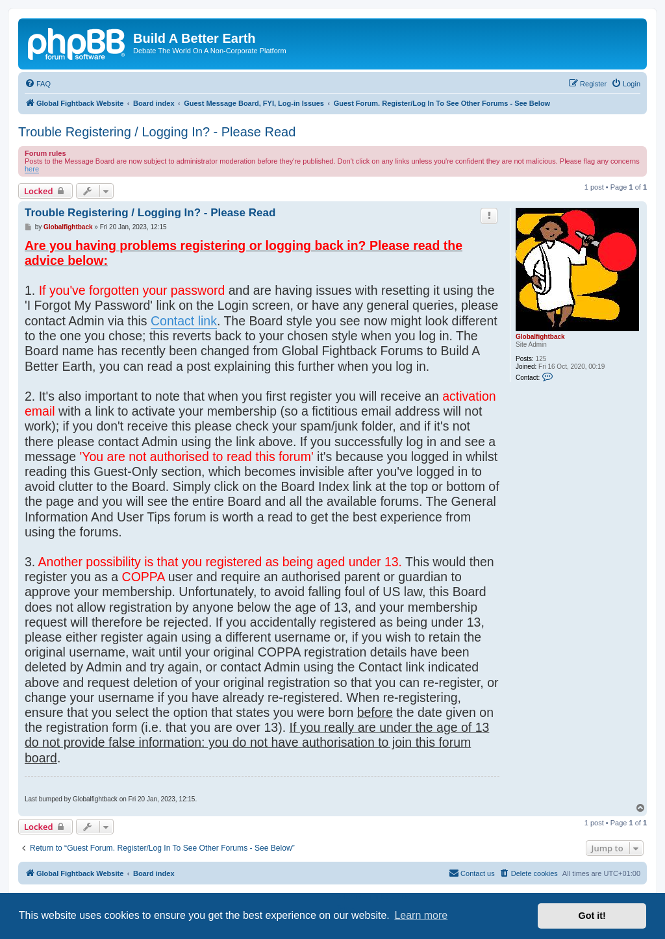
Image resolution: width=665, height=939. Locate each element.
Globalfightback (540, 336)
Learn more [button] (420, 915)
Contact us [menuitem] (472, 872)
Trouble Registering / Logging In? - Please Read (156, 132)
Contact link (184, 321)
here (32, 169)
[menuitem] (38, 84)
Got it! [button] (592, 915)
